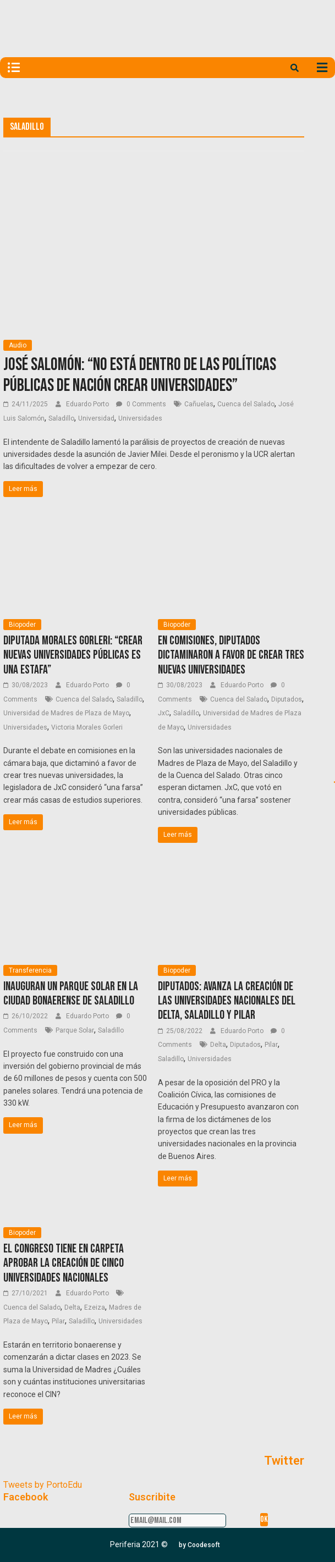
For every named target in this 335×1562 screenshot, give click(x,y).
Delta (218, 1044)
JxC (163, 713)
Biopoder (22, 624)
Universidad (96, 418)
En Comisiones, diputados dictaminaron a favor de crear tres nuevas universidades (231, 655)
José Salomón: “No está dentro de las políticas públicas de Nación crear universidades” (139, 375)
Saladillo (61, 418)
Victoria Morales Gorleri (87, 727)
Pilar (271, 1044)
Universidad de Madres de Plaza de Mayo (66, 713)
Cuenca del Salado (245, 404)
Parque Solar (75, 1030)
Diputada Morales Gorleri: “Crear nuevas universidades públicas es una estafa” (72, 655)
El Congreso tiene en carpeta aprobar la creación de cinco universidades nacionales (63, 1263)
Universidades (140, 418)
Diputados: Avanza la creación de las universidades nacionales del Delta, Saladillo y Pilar (226, 1001)
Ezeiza (94, 1307)
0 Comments (141, 404)
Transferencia (30, 970)
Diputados (286, 699)
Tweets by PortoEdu (42, 1485)
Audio (17, 345)
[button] (199, 1545)
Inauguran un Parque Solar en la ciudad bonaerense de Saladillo (70, 993)
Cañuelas (198, 404)
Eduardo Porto (88, 404)
